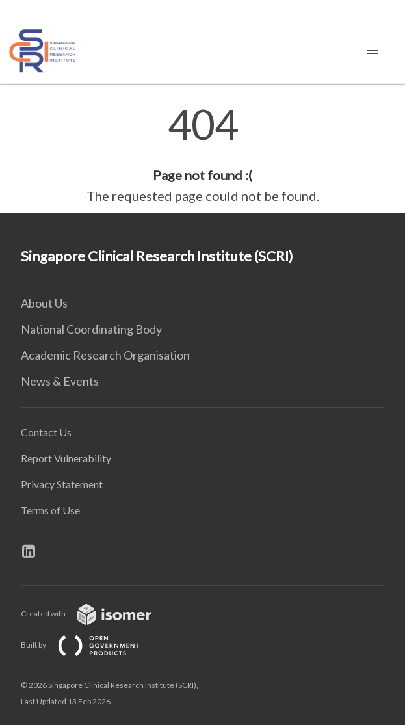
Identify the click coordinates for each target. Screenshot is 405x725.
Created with (96, 613)
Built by (90, 645)
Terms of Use (50, 510)
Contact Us (46, 432)
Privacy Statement (62, 484)
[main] (202, 154)
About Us (44, 303)
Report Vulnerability (66, 458)
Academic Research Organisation (105, 355)
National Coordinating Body (91, 329)
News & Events (60, 381)
